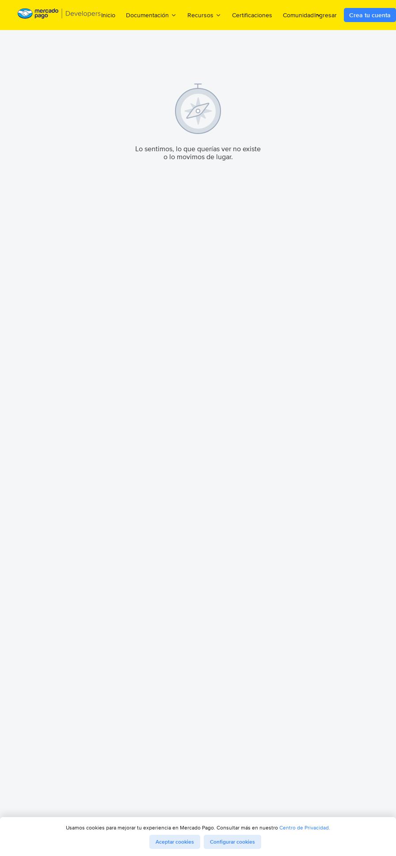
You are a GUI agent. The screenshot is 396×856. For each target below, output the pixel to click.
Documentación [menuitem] (151, 14)
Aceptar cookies (175, 842)
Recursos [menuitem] (204, 14)
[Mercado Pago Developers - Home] (59, 15)
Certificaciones (252, 15)
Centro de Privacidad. (304, 827)
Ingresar (325, 15)
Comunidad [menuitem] (302, 14)
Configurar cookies (232, 842)
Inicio (108, 15)
